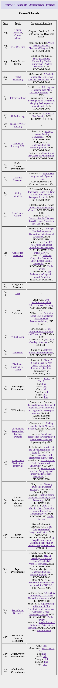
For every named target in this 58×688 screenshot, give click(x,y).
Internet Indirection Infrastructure (41, 351)
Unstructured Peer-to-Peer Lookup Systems (18, 432)
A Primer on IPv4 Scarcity (43, 115)
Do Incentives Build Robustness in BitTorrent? (42, 463)
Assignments (36, 4)
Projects (50, 4)
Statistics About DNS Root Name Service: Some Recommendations (41, 317)
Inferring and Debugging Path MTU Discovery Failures (42, 90)
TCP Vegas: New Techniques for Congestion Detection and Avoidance (41, 232)
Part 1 (47, 378)
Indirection (18, 352)
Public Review (41, 253)
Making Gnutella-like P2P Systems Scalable (41, 426)
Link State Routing (17, 145)
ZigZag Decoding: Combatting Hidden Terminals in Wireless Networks (41, 62)
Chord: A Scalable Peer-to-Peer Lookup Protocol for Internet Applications (41, 364)
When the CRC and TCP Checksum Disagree (41, 46)
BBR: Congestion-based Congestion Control (40, 529)
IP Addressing (18, 116)
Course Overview (17, 31)
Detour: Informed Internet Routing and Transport (41, 331)
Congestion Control (17, 214)
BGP (22, 146)
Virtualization (17, 337)
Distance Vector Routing (17, 125)
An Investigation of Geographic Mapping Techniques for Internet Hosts (41, 102)
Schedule (22, 4)
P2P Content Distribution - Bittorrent (17, 463)
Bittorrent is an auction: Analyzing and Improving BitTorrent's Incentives (42, 472)
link (44, 384)
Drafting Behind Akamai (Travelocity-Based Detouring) (41, 498)
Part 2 (41, 381)
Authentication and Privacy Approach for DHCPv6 (41, 584)
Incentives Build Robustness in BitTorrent (41, 456)
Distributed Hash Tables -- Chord (18, 367)
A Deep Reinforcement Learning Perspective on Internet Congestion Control (41, 541)
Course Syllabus (18, 36)
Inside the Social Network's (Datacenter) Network (41, 625)
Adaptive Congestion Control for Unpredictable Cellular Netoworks (41, 259)
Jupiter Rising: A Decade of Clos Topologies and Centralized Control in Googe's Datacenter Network (41, 609)
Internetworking (17, 98)
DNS (18, 293)
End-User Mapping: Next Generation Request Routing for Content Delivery (41, 509)
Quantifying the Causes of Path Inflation (41, 154)
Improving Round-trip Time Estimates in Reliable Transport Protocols (41, 195)
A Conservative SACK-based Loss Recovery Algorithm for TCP (41, 219)
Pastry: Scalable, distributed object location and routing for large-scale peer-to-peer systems (41, 409)
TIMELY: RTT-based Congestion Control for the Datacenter (41, 245)
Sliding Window (18, 194)
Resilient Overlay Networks (41, 341)
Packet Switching (18, 78)
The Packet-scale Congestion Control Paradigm (41, 274)
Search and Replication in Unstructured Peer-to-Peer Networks (41, 437)
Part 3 (41, 651)
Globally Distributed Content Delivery (41, 487)
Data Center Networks (18, 611)
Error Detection (17, 47)
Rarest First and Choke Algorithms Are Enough (41, 450)
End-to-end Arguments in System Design (42, 176)
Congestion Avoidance (17, 254)
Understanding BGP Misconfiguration (40, 146)
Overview (8, 4)
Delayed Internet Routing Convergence (42, 134)
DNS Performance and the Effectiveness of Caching (41, 302)
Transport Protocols (18, 179)
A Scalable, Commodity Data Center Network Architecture (41, 77)
